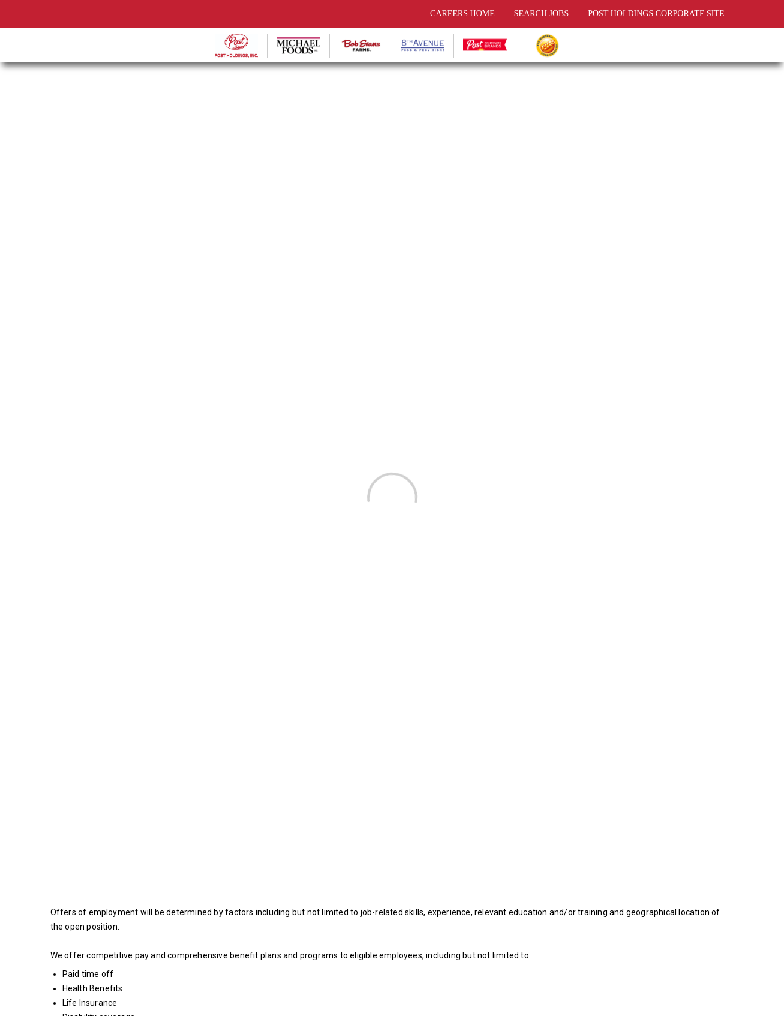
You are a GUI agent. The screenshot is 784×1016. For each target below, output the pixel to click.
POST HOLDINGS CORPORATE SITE (656, 13)
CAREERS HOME (462, 13)
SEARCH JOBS (541, 13)
